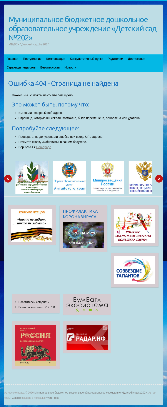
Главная (12, 58)
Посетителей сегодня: (33, 302)
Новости (70, 67)
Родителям (115, 58)
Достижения (136, 58)
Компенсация (55, 58)
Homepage (43, 147)
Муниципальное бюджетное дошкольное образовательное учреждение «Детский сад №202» (82, 28)
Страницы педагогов (21, 67)
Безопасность (50, 67)
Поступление (32, 58)
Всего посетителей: (31, 307)
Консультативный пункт (86, 58)
